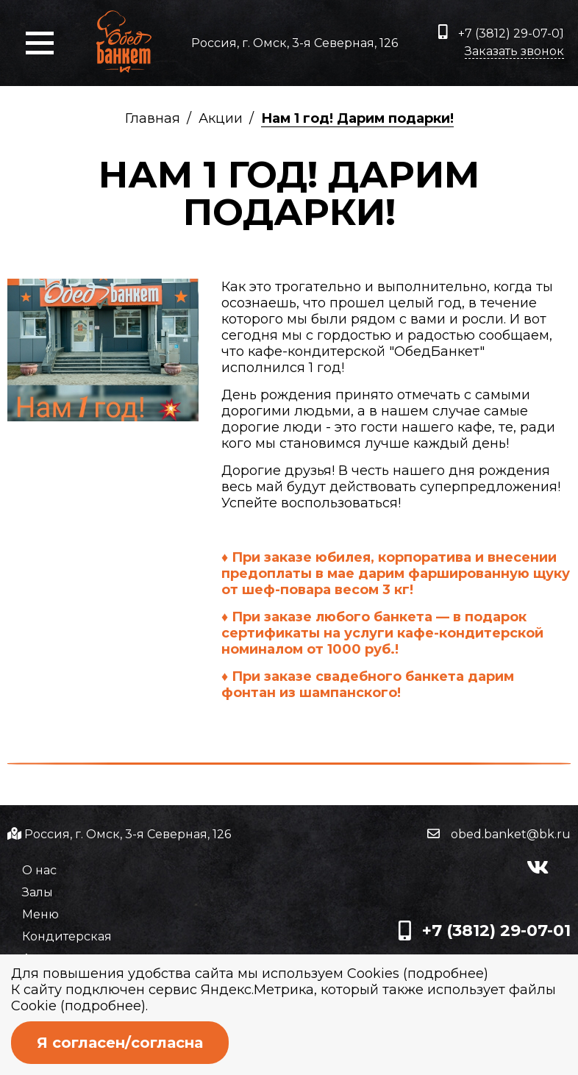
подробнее (445, 973)
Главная (152, 118)
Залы (37, 892)
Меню (40, 914)
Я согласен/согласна (120, 1042)
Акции (221, 118)
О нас (39, 870)
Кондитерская (67, 936)
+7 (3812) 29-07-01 (501, 32)
